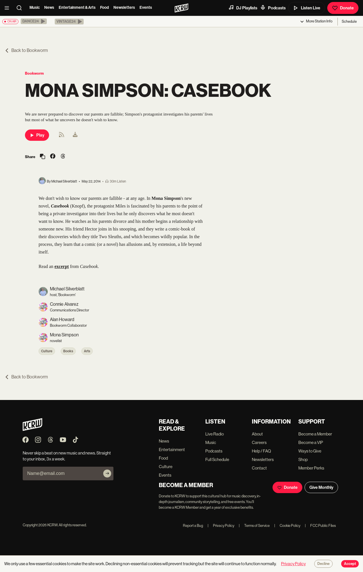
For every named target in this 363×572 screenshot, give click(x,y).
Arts (87, 351)
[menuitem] (75, 135)
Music (34, 7)
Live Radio (214, 433)
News (49, 7)
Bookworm (34, 73)
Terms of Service (254, 525)
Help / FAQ (261, 451)
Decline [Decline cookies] (323, 563)
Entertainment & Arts (77, 7)
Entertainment (172, 449)
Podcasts (273, 8)
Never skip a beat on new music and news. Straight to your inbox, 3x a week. (67, 456)
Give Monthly (321, 487)
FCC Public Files (320, 525)
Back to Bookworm (26, 50)
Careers (259, 442)
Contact (259, 468)
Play (37, 135)
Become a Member (315, 433)
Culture (46, 351)
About (257, 433)
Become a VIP (310, 442)
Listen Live (306, 8)
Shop (303, 459)
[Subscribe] (107, 473)
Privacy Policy (221, 525)
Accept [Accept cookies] (350, 563)
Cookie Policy (287, 525)
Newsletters (124, 7)
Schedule (349, 21)
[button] (34, 21)
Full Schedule (217, 459)
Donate (343, 8)
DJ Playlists (242, 8)
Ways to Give (309, 451)
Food (104, 7)
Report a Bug (193, 525)
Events (146, 7)
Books (68, 351)
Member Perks (311, 468)
